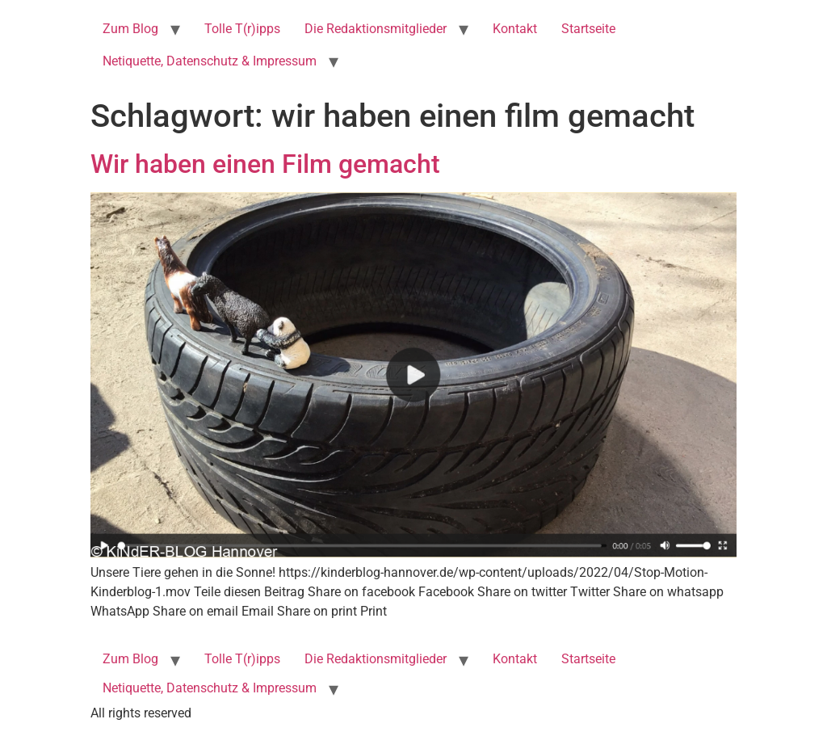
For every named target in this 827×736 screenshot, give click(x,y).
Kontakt (515, 28)
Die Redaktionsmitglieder (375, 28)
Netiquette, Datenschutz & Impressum (210, 61)
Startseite (588, 28)
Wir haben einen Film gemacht (265, 164)
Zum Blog (130, 28)
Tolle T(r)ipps (242, 28)
